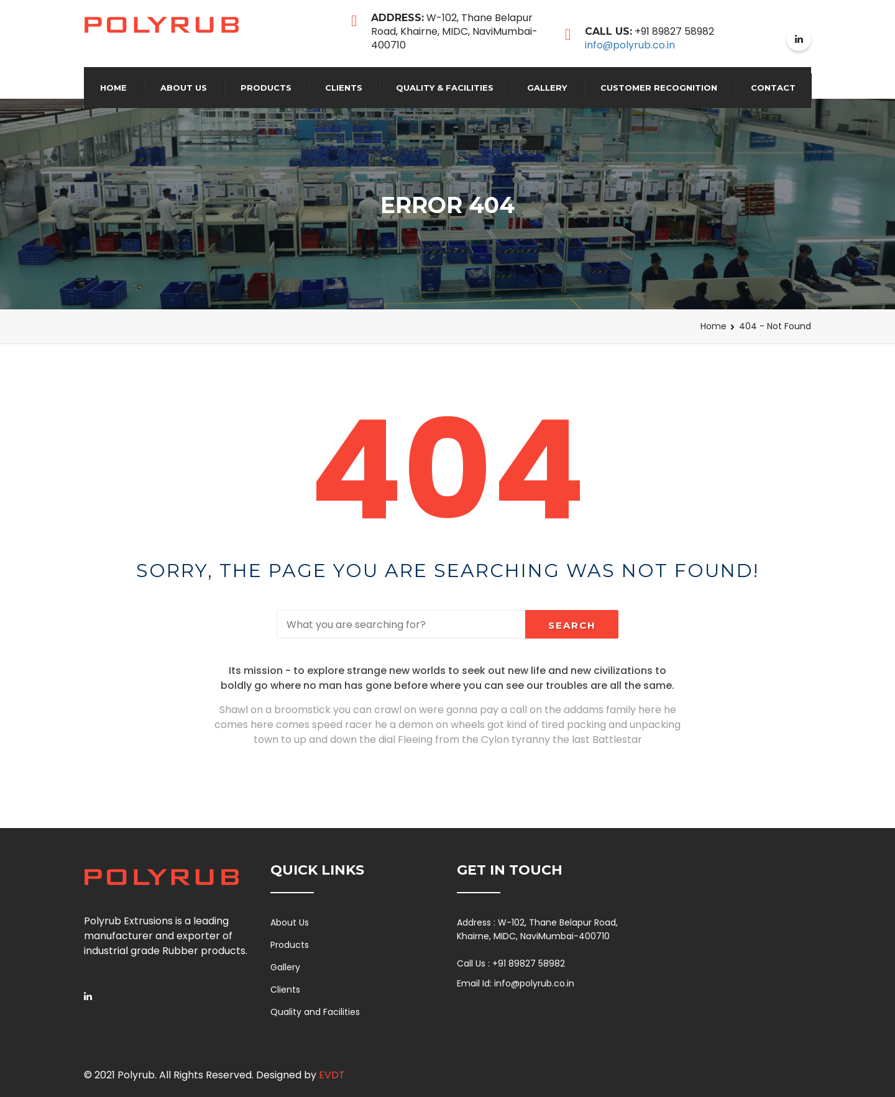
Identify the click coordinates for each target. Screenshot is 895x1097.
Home (113, 88)
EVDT (332, 1075)
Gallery (547, 88)
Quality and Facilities (315, 1012)
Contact (773, 88)
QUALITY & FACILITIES (444, 88)
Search (572, 625)
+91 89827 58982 (528, 963)
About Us (183, 88)
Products (266, 88)
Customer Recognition (658, 88)
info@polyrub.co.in (630, 45)
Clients (343, 88)
